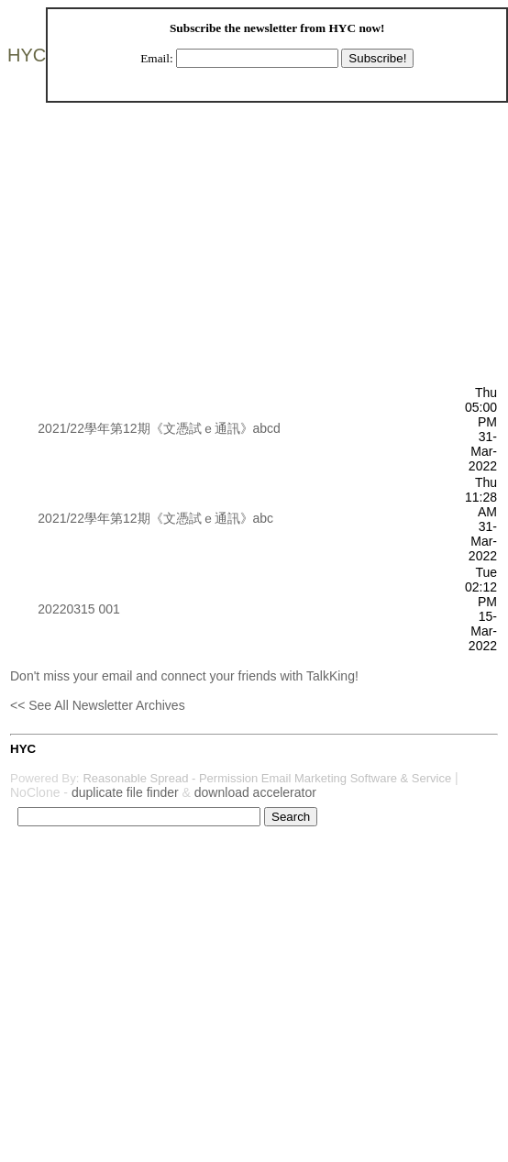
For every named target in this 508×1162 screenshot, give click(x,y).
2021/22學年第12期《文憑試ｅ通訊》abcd (159, 428)
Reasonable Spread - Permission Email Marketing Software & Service (267, 778)
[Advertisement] (238, 255)
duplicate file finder (125, 792)
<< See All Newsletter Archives (97, 705)
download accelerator (255, 792)
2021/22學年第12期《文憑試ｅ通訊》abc (155, 518)
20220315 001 (79, 609)
